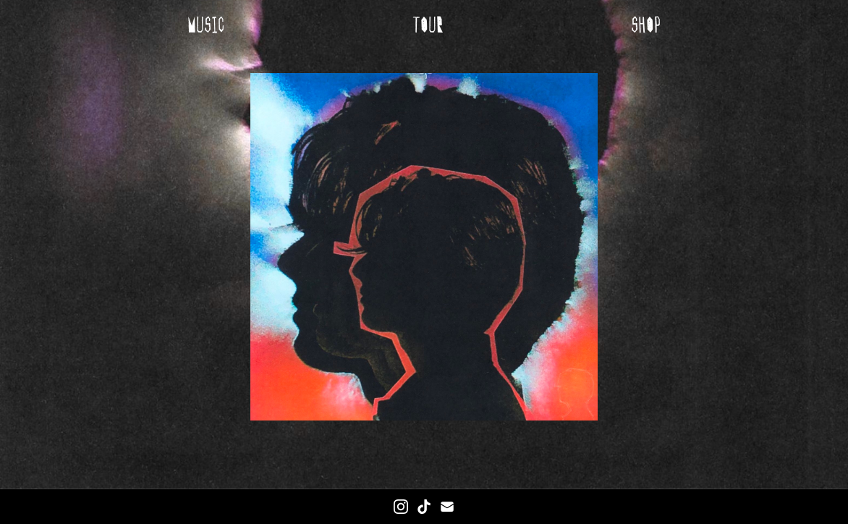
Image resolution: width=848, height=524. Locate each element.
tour (428, 25)
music (205, 25)
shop (646, 25)
